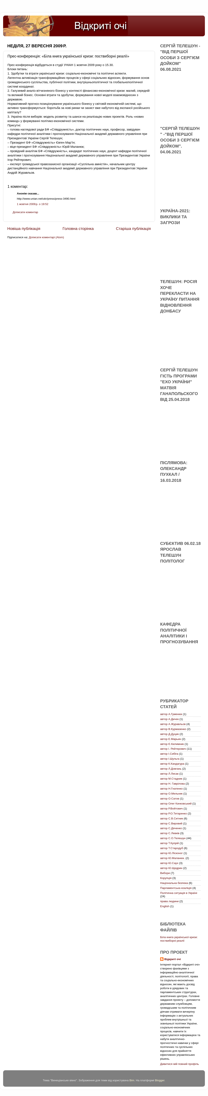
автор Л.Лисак (169, 773)
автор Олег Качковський (176, 803)
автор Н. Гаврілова (172, 783)
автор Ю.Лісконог (171, 853)
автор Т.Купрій (169, 843)
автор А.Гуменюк (171, 714)
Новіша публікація (23, 228)
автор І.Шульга (170, 758)
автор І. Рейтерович (173, 748)
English (164, 906)
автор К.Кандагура (172, 763)
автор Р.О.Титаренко (173, 813)
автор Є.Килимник (172, 744)
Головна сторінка (78, 228)
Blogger (160, 1080)
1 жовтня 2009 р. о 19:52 (32, 204)
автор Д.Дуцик (169, 734)
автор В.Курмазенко (173, 729)
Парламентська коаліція (176, 888)
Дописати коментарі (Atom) (46, 237)
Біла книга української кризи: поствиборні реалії (179, 939)
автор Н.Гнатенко (171, 788)
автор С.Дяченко (171, 828)
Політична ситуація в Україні (178, 893)
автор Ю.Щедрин (171, 868)
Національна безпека (174, 883)
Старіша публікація (133, 228)
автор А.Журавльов (173, 724)
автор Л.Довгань (170, 768)
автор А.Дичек (169, 719)
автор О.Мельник (171, 793)
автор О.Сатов (169, 798)
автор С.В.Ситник (171, 818)
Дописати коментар (25, 212)
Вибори (165, 873)
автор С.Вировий (171, 823)
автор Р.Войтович (171, 808)
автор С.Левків (169, 833)
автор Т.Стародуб (171, 848)
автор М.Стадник (171, 778)
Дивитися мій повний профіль (179, 1063)
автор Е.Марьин (170, 739)
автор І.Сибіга (169, 753)
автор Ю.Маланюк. (172, 858)
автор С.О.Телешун (173, 838)
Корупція (166, 878)
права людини (169, 901)
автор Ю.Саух (169, 863)
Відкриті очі (172, 959)
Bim (131, 1080)
